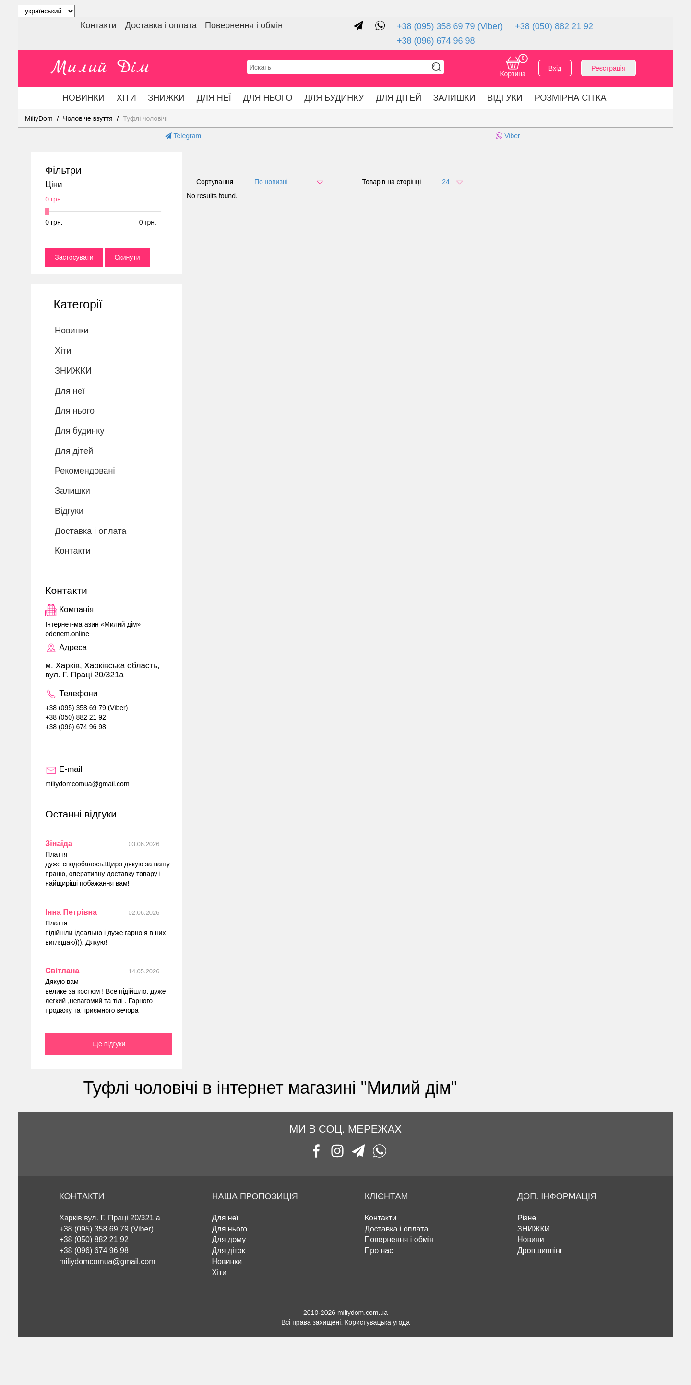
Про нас (379, 1250)
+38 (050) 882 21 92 (554, 26)
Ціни (53, 184)
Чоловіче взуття (87, 118)
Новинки (83, 98)
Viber (508, 136)
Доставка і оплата (162, 25)
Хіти (126, 98)
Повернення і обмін (244, 25)
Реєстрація (608, 68)
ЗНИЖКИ (166, 98)
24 (446, 182)
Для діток (228, 1250)
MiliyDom (39, 118)
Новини (530, 1239)
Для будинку (334, 98)
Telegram (183, 136)
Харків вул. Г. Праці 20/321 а (109, 1218)
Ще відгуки (109, 1044)
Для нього (267, 98)
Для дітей (398, 98)
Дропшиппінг (540, 1250)
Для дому (229, 1239)
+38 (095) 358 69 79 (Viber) (450, 26)
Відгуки (505, 98)
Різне (526, 1218)
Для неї (225, 1218)
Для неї (214, 98)
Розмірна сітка (571, 98)
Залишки (454, 98)
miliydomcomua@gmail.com (107, 1261)
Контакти (100, 25)
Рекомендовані (85, 470)
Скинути (127, 257)
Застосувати (74, 257)
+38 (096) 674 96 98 (436, 41)
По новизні (271, 182)
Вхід (554, 68)
